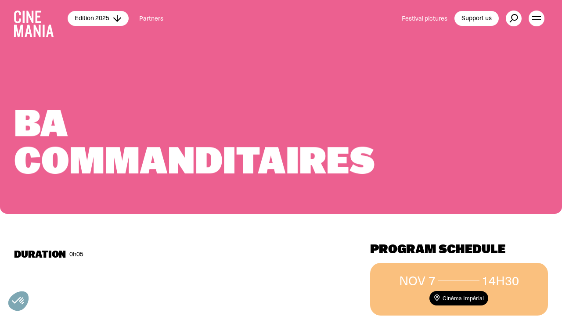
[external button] (514, 18)
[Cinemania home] (41, 18)
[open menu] (536, 18)
